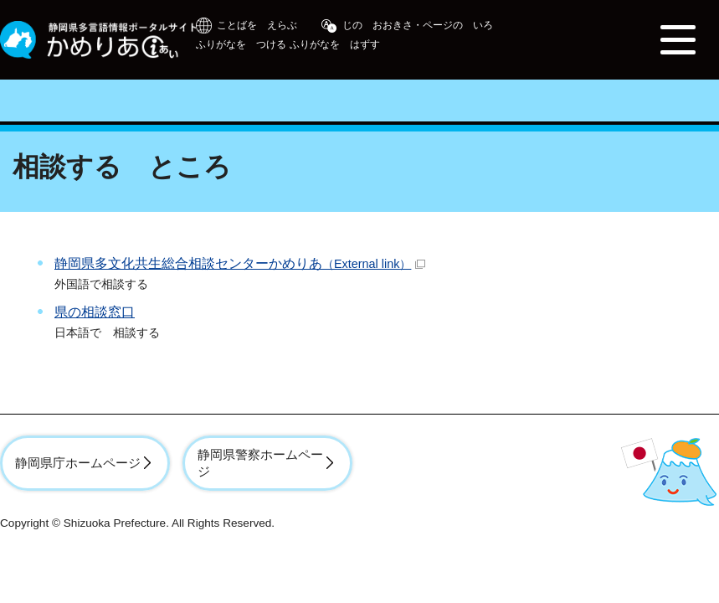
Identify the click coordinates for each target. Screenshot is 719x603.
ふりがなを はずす (335, 44)
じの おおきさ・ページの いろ (417, 25)
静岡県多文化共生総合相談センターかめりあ (239, 263)
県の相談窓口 (94, 312)
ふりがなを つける (241, 44)
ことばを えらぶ (257, 25)
